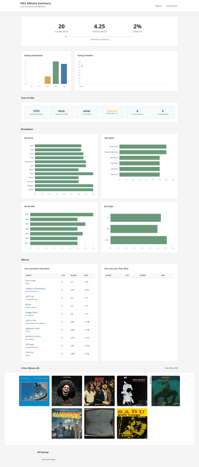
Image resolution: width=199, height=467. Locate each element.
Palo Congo (31, 280)
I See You (30, 352)
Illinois (28, 304)
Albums (158, 6)
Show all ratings (48, 459)
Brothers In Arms (33, 336)
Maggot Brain (32, 312)
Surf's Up (30, 296)
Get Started (172, 6)
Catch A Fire (31, 320)
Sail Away (30, 344)
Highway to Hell (33, 328)
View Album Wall (171, 368)
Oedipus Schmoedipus (35, 288)
